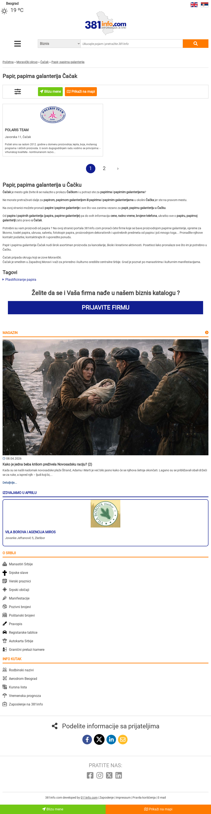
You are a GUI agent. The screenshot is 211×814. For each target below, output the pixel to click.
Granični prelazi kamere (26, 650)
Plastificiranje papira (19, 280)
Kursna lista (18, 687)
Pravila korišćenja (144, 797)
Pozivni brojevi (20, 607)
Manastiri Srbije (21, 564)
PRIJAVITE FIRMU (105, 307)
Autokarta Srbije (21, 641)
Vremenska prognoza (25, 696)
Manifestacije (19, 598)
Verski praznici (20, 581)
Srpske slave (18, 573)
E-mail (162, 797)
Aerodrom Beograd (23, 679)
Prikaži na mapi (158, 809)
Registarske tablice (23, 632)
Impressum (123, 797)
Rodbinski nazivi (21, 670)
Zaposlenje (106, 797)
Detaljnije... (10, 482)
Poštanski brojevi (22, 615)
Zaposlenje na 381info (26, 704)
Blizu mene (52, 809)
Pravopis (15, 624)
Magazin (10, 333)
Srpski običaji (19, 590)
